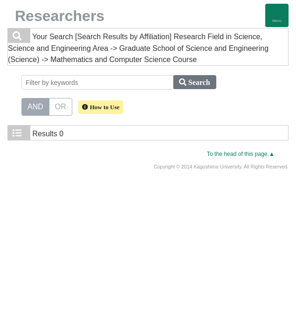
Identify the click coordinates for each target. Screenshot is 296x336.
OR (60, 106)
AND (35, 106)
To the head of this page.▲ (241, 154)
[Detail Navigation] (277, 15)
